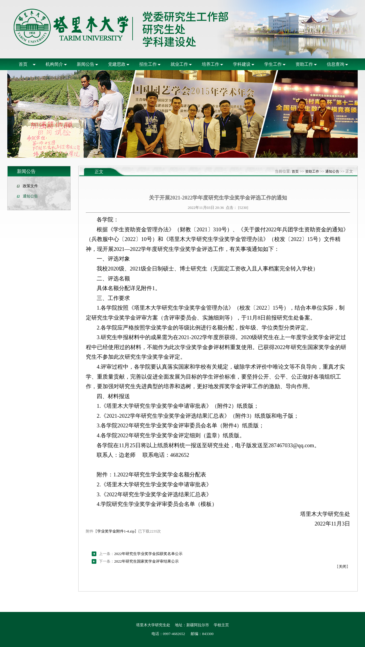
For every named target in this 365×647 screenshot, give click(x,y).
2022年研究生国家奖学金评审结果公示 (146, 561)
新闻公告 (85, 64)
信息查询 (335, 64)
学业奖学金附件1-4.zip (115, 531)
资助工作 (304, 64)
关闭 (342, 566)
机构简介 (54, 64)
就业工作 (179, 64)
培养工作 (210, 64)
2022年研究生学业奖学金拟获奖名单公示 (148, 553)
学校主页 (221, 625)
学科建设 (242, 64)
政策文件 (30, 186)
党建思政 (117, 64)
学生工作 (273, 64)
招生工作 (148, 64)
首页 (23, 64)
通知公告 (30, 196)
